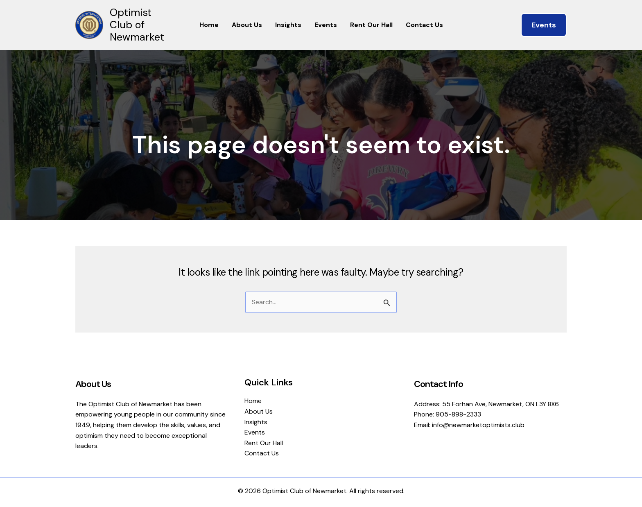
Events (325, 24)
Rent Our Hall (371, 24)
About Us (247, 24)
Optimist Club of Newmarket (137, 25)
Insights (288, 24)
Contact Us (424, 24)
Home (209, 24)
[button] (544, 25)
